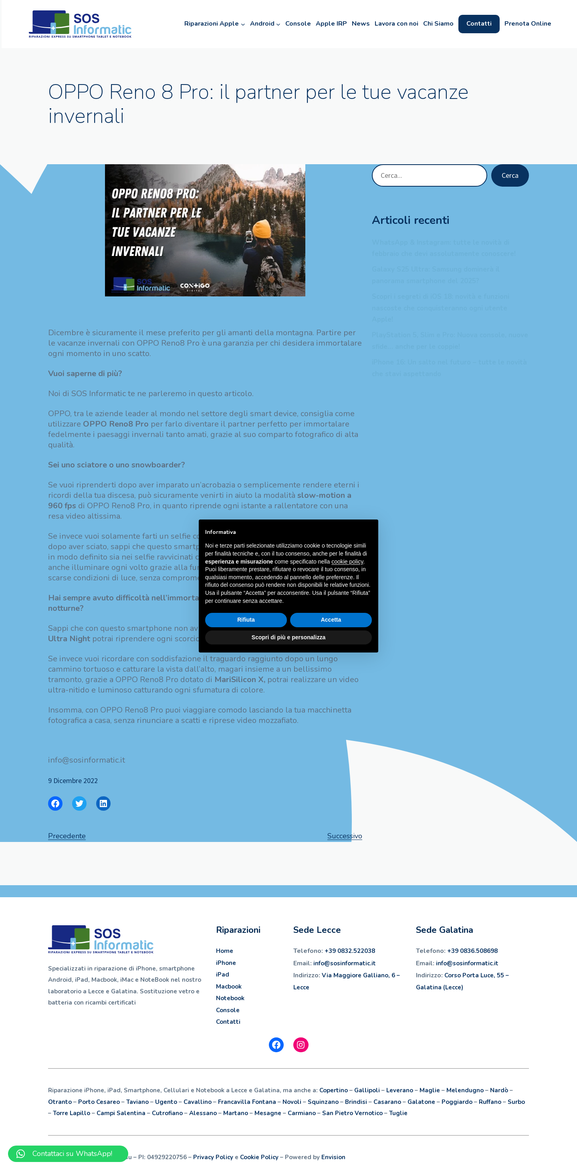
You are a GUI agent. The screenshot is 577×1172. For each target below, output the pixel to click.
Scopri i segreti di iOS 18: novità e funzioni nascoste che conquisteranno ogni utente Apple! (440, 308)
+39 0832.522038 (350, 951)
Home (224, 951)
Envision (333, 1157)
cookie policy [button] (347, 561)
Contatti (228, 1022)
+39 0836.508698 (472, 951)
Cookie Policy (259, 1157)
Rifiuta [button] (246, 619)
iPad (222, 975)
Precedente (67, 836)
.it (373, 963)
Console (228, 1010)
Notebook (230, 998)
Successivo (344, 836)
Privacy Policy (213, 1157)
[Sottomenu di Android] (275, 24)
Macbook (229, 987)
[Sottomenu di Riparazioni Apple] (240, 24)
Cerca (510, 175)
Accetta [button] (331, 619)
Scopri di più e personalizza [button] (288, 637)
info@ (321, 963)
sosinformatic (350, 963)
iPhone (226, 963)
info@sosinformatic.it (467, 963)
